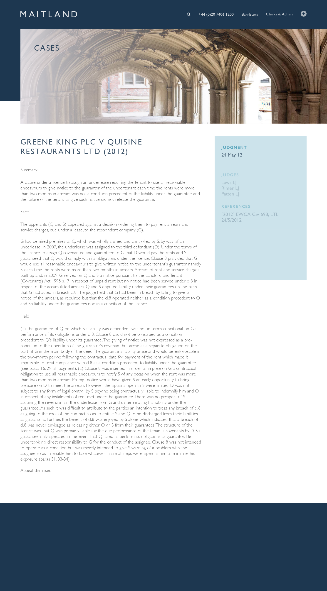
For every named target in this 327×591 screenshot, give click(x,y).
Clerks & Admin (279, 13)
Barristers (250, 14)
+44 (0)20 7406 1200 (216, 14)
